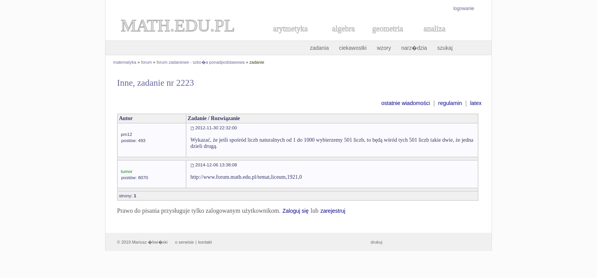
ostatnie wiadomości (405, 103)
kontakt (205, 242)
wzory (384, 48)
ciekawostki (353, 48)
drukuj (376, 242)
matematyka (124, 62)
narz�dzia (414, 48)
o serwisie (184, 242)
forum (146, 62)
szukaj (445, 48)
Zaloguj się (295, 211)
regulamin (450, 103)
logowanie (463, 8)
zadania (319, 48)
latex (476, 103)
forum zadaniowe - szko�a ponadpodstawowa (201, 62)
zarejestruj (333, 211)
